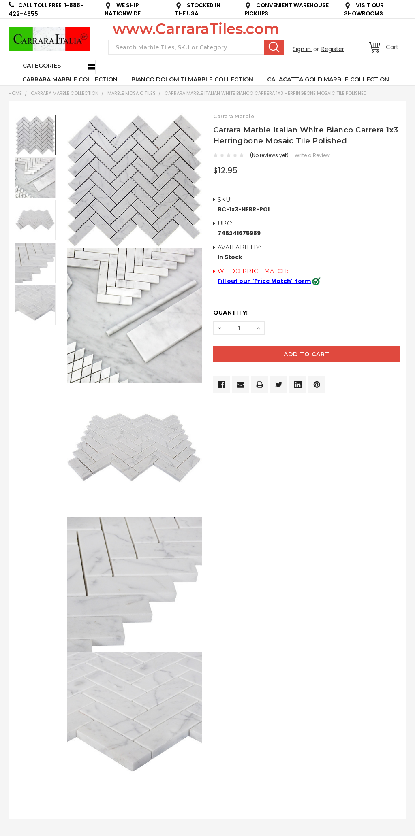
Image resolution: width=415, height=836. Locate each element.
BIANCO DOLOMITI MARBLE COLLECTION (192, 79)
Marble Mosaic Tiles (131, 93)
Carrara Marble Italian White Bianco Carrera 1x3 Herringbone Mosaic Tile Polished (265, 93)
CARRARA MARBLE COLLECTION (70, 79)
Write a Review (312, 155)
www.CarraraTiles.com (196, 29)
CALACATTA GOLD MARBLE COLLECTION (328, 79)
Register (332, 49)
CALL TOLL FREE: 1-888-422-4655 (46, 9)
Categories (42, 65)
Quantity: (230, 312)
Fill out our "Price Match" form (264, 281)
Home (15, 93)
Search (274, 47)
